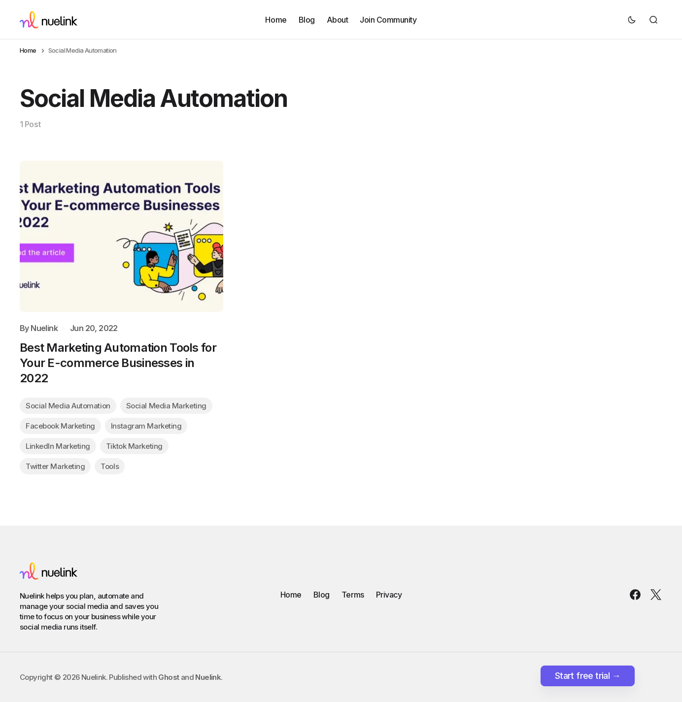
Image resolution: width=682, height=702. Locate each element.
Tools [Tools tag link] (110, 466)
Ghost (168, 677)
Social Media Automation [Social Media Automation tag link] (68, 405)
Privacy (389, 595)
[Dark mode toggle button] (632, 20)
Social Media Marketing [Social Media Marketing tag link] (166, 405)
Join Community (388, 19)
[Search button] (653, 20)
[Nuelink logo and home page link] (48, 19)
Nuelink (44, 328)
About (337, 19)
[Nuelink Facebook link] (637, 594)
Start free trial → (587, 675)
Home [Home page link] (28, 50)
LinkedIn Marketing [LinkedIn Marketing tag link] (58, 446)
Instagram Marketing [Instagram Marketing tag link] (146, 426)
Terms (352, 595)
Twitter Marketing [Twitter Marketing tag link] (55, 466)
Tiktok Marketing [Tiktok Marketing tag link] (134, 446)
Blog (307, 19)
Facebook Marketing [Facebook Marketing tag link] (60, 426)
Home (275, 19)
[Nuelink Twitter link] (654, 594)
